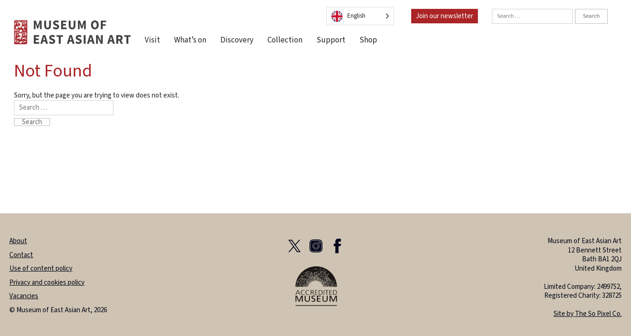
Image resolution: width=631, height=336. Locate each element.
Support (330, 40)
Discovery (236, 40)
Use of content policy (40, 268)
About (18, 241)
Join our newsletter (444, 16)
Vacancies (23, 296)
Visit (152, 40)
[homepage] (72, 32)
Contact (21, 255)
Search (591, 16)
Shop (368, 40)
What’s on (190, 40)
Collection (284, 40)
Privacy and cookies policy (46, 282)
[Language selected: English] (360, 16)
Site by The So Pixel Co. (588, 314)
